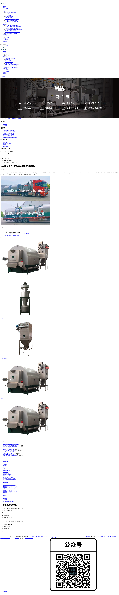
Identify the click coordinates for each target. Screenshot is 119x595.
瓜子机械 (13, 45)
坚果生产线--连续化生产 (10, 12)
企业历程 (7, 10)
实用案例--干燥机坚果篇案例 (11, 25)
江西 (118, 536)
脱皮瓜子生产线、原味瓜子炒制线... (11, 455)
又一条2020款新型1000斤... (9, 454)
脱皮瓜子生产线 (3, 231)
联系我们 (5, 38)
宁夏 (109, 536)
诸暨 (115, 536)
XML (13, 501)
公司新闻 (7, 35)
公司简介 (7, 8)
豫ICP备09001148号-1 (5, 538)
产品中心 (5, 11)
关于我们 (5, 7)
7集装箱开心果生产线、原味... (9, 131)
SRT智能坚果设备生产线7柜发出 (12, 235)
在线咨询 (2, 535)
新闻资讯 (5, 34)
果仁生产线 (7, 13)
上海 (104, 536)
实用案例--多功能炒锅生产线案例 (12, 32)
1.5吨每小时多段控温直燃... (9, 130)
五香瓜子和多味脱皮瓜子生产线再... (11, 448)
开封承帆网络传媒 (29, 538)
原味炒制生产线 (8, 17)
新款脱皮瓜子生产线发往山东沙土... (11, 445)
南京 (113, 536)
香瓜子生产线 (8, 15)
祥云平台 (17, 538)
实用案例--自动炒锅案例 (10, 30)
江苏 (98, 536)
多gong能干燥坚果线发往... (9, 134)
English (3, 76)
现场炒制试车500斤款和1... (9, 135)
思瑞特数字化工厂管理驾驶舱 (11, 21)
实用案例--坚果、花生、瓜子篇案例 (13, 26)
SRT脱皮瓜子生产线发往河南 (9, 453)
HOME (4, 6)
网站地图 (7, 501)
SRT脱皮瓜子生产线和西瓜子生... (10, 451)
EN (3, 42)
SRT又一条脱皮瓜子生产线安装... (10, 450)
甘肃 (102, 536)
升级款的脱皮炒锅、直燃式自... (10, 137)
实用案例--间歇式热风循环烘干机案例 (13, 29)
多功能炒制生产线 (9, 16)
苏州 (111, 536)
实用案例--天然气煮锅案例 (11, 33)
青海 (106, 536)
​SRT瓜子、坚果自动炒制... (8, 133)
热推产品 (88, 536)
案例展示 (5, 24)
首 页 (9, 118)
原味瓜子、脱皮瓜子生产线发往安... (11, 446)
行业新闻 (7, 37)
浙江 (100, 536)
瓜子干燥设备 (8, 45)
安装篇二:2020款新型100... (8, 449)
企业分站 (2, 501)
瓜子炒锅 (17, 45)
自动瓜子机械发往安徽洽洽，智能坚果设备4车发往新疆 (17, 233)
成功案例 (5, 482)
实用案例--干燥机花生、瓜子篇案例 (13, 28)
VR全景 (4, 23)
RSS (10, 501)
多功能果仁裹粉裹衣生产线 (11, 20)
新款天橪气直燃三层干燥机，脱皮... (11, 444)
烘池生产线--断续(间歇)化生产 (12, 19)
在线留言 (5, 41)
